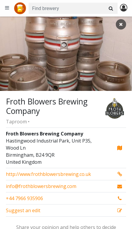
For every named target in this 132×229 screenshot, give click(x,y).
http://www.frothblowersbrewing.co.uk (48, 174)
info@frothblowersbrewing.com (41, 186)
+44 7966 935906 (24, 198)
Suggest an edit (23, 210)
